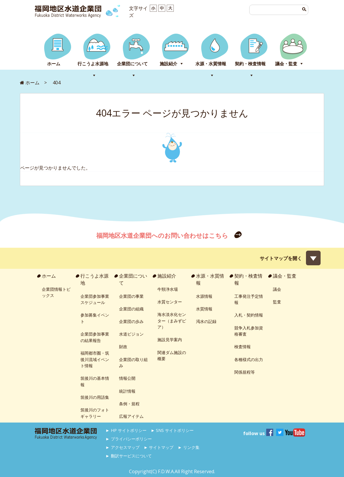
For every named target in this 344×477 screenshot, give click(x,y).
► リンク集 (188, 447)
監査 (277, 302)
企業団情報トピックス (56, 292)
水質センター (169, 302)
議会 (277, 289)
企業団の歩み (131, 321)
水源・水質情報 (210, 64)
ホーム (53, 64)
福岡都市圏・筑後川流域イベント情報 (94, 359)
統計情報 (127, 391)
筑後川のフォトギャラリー (94, 413)
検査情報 (242, 346)
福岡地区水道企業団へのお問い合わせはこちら (163, 235)
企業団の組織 (131, 309)
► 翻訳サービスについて (129, 456)
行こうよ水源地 (93, 64)
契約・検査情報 (250, 64)
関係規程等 (244, 372)
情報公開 (127, 378)
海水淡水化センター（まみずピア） (171, 321)
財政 (123, 346)
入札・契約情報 (248, 315)
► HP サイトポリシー (126, 430)
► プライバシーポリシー (129, 439)
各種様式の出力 (248, 359)
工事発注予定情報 (248, 299)
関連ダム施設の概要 (171, 356)
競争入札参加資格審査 (248, 331)
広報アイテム (131, 416)
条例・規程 (129, 403)
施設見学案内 (169, 339)
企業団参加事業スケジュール (94, 299)
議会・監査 (286, 64)
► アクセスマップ (123, 447)
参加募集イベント (94, 318)
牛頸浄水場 (167, 289)
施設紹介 (168, 64)
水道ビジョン (131, 334)
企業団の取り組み (133, 363)
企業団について (132, 64)
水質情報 (204, 309)
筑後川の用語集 (94, 397)
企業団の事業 (131, 296)
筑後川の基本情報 (94, 381)
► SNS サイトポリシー (172, 430)
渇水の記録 (206, 321)
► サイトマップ (158, 447)
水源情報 (204, 296)
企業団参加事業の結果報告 (94, 337)
